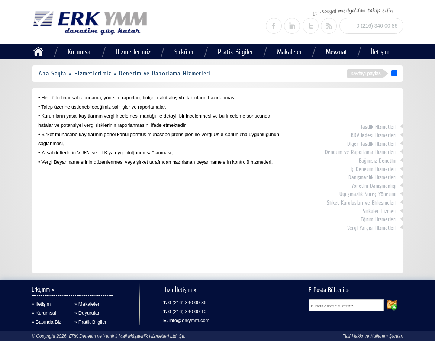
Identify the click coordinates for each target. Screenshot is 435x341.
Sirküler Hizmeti (379, 211)
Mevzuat (336, 52)
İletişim (380, 52)
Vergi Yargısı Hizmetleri (371, 228)
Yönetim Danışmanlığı (373, 186)
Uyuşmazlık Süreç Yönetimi (367, 194)
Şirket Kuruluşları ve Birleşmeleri (361, 202)
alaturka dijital (423, 327)
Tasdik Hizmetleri (378, 126)
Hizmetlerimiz (133, 52)
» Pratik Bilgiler (90, 322)
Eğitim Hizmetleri (378, 219)
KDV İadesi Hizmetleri (373, 135)
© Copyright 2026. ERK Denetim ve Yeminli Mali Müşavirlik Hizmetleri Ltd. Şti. (108, 336)
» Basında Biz (46, 322)
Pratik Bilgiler (235, 52)
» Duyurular (86, 313)
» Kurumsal (44, 313)
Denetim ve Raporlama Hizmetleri (360, 152)
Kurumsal (80, 52)
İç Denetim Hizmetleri (373, 169)
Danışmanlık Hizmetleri (372, 177)
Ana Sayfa (53, 73)
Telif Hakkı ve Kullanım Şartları (372, 336)
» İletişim (41, 304)
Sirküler (184, 52)
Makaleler (289, 52)
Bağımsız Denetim (377, 160)
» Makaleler (86, 304)
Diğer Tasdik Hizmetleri (371, 144)
